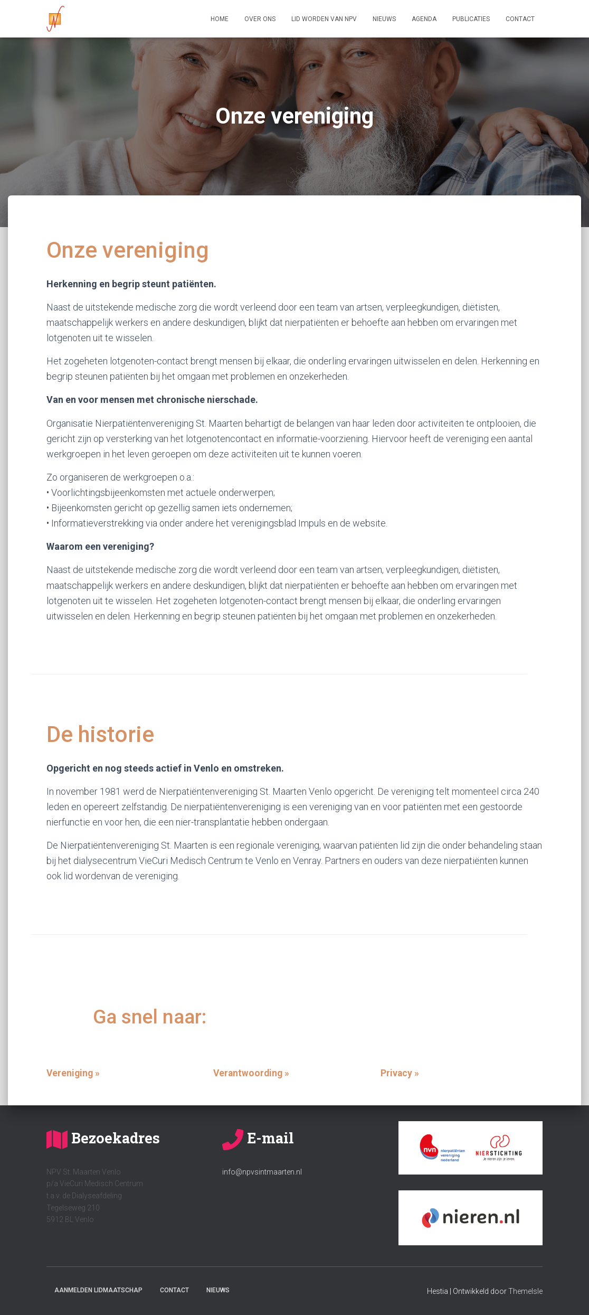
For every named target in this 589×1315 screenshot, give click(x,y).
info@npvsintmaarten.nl (262, 1172)
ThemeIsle (525, 1291)
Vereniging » (73, 1072)
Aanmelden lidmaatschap (98, 1290)
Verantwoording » (252, 1072)
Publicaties (471, 19)
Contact (520, 19)
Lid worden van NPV (324, 19)
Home (220, 19)
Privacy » (400, 1072)
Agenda (424, 19)
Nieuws (384, 19)
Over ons (260, 19)
